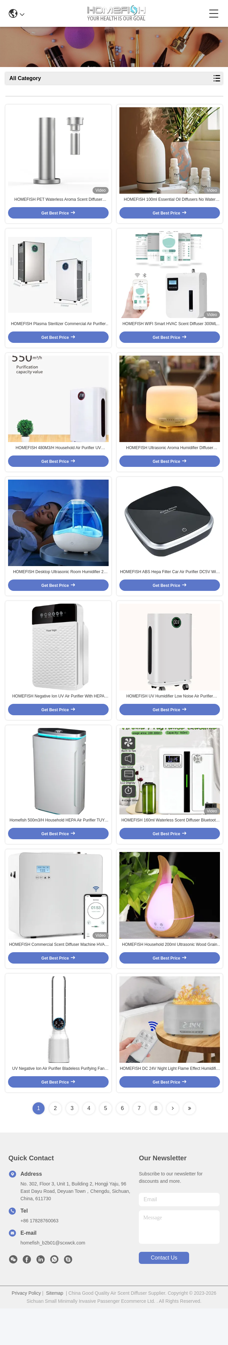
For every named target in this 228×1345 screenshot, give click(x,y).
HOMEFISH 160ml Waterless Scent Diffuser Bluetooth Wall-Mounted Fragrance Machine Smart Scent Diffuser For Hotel (169, 848)
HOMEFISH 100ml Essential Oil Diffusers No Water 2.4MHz (169, 204)
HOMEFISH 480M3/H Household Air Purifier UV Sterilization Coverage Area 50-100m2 (58, 462)
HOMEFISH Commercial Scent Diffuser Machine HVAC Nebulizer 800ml (58, 976)
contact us (164, 1294)
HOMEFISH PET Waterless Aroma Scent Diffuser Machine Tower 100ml (58, 204)
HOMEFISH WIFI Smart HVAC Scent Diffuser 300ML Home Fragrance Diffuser (169, 333)
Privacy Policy (26, 1329)
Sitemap (54, 1329)
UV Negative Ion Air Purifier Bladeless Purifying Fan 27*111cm (58, 1105)
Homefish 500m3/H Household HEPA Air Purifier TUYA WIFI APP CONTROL (58, 848)
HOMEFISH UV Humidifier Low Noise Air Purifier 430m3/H (169, 719)
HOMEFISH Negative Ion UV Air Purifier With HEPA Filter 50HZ (58, 719)
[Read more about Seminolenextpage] (173, 1145)
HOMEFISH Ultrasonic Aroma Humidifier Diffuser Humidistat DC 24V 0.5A (169, 462)
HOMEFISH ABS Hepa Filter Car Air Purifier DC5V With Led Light (169, 590)
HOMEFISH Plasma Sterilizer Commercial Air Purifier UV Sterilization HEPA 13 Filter (58, 333)
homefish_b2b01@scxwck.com (52, 1279)
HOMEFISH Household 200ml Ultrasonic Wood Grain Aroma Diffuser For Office (169, 976)
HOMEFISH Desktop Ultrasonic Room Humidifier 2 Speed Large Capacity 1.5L (58, 590)
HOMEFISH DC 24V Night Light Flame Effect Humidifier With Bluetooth (169, 1105)
